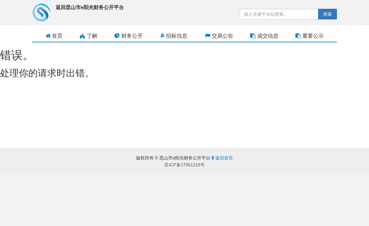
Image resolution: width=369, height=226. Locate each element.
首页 (54, 36)
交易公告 (219, 36)
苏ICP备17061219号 (184, 164)
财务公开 (128, 36)
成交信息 (264, 36)
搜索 (327, 14)
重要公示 (309, 36)
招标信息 (173, 36)
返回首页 (222, 157)
